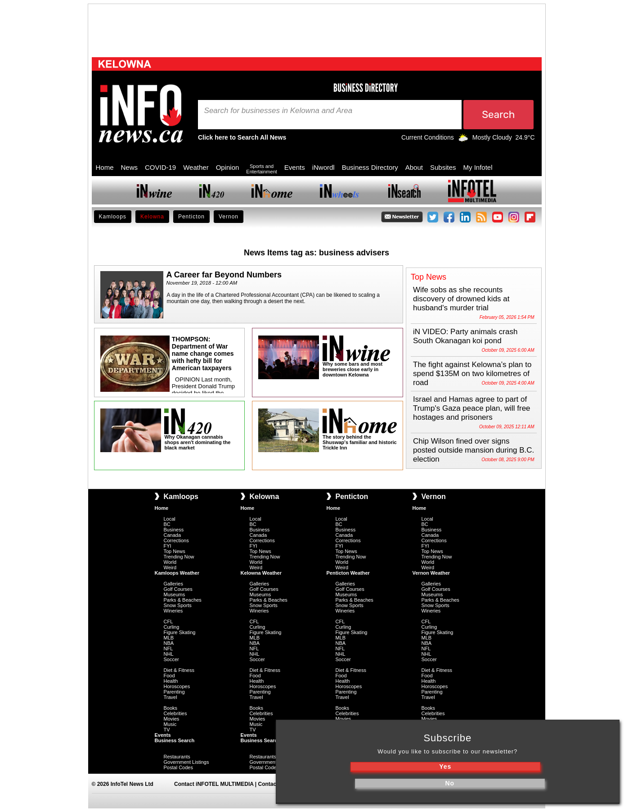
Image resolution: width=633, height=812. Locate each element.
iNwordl (323, 167)
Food (169, 675)
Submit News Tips (333, 784)
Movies (172, 718)
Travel (170, 697)
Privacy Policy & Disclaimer (396, 784)
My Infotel (478, 167)
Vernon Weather (431, 573)
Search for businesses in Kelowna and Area (278, 111)
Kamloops (112, 216)
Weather (195, 167)
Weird (170, 567)
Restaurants (177, 756)
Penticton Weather (348, 573)
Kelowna (152, 216)
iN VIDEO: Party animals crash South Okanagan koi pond (465, 336)
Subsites (443, 167)
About (414, 167)
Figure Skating (180, 632)
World (170, 562)
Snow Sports (178, 605)
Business (174, 529)
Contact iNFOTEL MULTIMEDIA (213, 784)
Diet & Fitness (179, 670)
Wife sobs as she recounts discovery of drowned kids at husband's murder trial (461, 299)
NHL (169, 654)
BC (167, 524)
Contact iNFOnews (282, 784)
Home (105, 167)
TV (167, 729)
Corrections (176, 540)
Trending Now (179, 556)
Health (171, 681)
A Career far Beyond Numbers (224, 274)
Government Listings (186, 762)
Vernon (228, 216)
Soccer (171, 659)
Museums (174, 594)
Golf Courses (178, 589)
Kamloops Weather (177, 573)
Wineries (173, 610)
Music (170, 724)
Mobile (341, 800)
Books (171, 708)
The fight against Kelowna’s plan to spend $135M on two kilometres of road (472, 373)
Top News (174, 551)
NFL (168, 648)
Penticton (191, 216)
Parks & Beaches (183, 600)
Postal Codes (178, 767)
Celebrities (175, 713)
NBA (169, 643)
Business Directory (370, 167)
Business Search (175, 740)
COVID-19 (160, 167)
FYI (167, 546)
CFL (168, 621)
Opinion (227, 167)
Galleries (173, 583)
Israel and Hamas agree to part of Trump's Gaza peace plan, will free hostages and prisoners (471, 408)
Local (169, 519)
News (129, 167)
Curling (172, 627)
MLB (169, 637)
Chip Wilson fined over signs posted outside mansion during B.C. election (473, 450)
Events (294, 167)
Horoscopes (177, 686)
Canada (172, 535)
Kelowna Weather (261, 573)
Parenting (174, 691)
